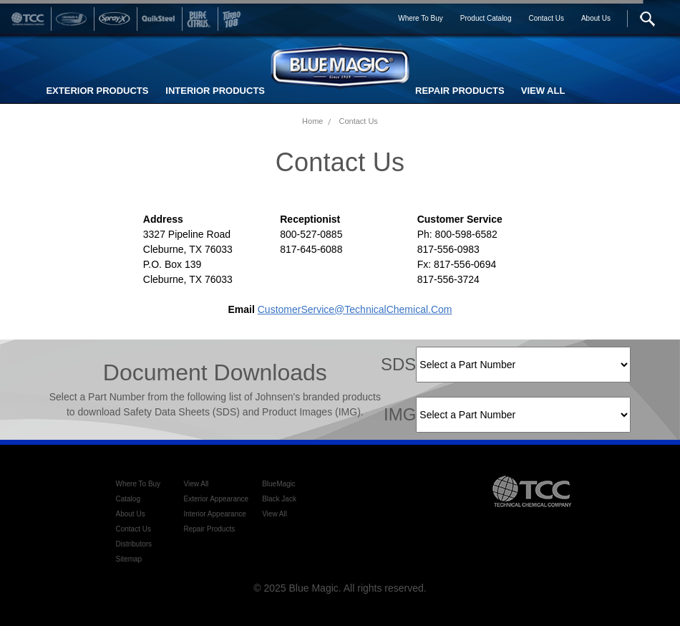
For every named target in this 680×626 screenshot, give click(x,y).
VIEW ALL (543, 90)
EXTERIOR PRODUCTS (97, 90)
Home (312, 121)
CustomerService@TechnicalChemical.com (355, 309)
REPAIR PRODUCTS (460, 90)
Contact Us (358, 121)
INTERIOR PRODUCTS (215, 90)
